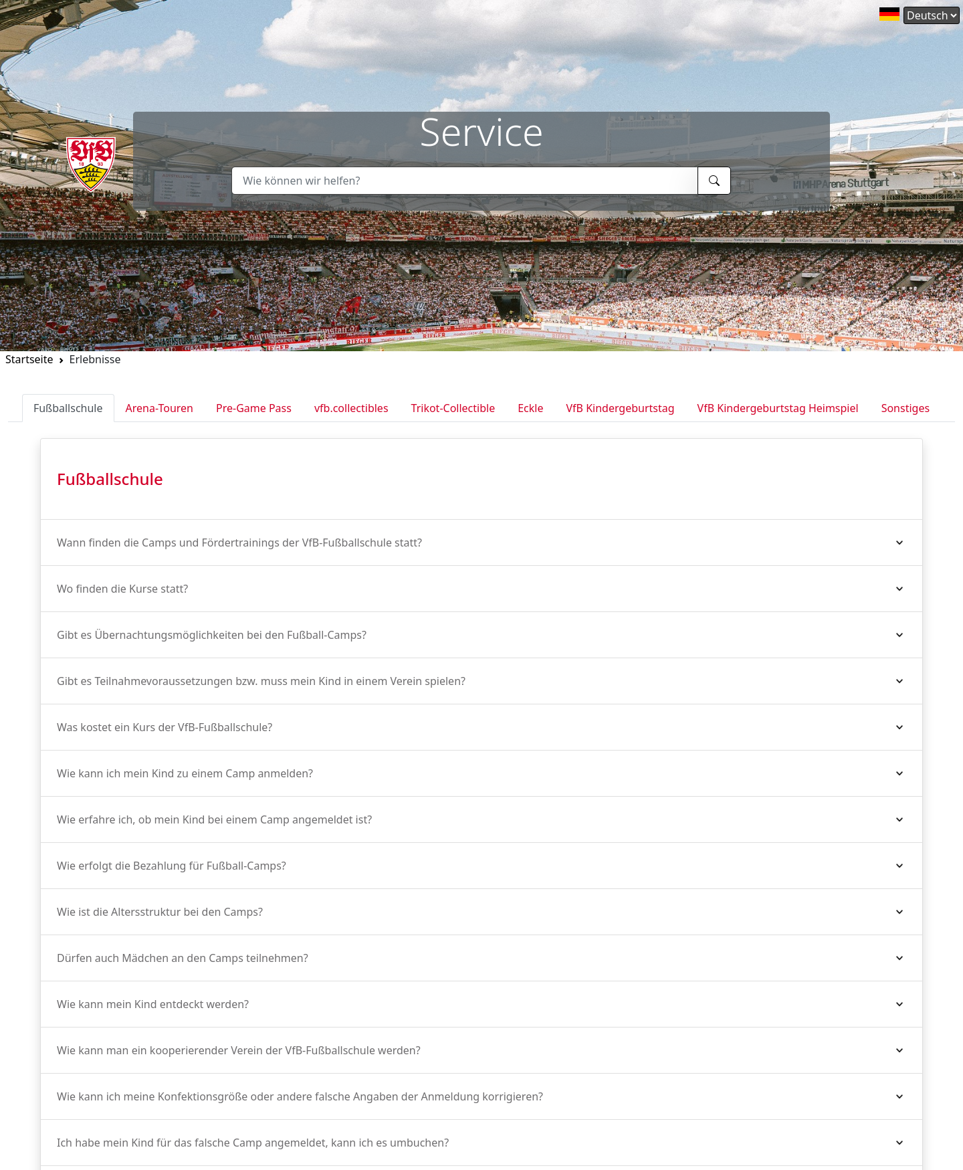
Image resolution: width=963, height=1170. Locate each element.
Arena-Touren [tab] (159, 408)
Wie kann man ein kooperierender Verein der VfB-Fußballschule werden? (239, 1050)
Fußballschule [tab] (68, 408)
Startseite (29, 359)
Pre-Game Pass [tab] (254, 408)
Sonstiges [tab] (905, 408)
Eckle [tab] (530, 408)
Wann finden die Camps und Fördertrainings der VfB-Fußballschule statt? (239, 542)
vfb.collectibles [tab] (351, 408)
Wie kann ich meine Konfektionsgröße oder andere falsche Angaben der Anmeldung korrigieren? (300, 1096)
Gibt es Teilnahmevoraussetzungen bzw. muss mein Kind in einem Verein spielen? (261, 681)
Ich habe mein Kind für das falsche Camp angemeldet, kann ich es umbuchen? (253, 1142)
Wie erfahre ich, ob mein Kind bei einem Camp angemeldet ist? (214, 819)
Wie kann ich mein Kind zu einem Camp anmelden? (185, 773)
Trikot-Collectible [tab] (453, 408)
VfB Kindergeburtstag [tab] (620, 408)
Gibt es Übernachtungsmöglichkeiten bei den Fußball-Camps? (211, 634)
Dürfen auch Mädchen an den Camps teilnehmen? (182, 958)
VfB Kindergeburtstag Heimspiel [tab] (778, 408)
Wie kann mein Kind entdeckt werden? (153, 1004)
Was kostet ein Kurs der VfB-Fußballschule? (164, 727)
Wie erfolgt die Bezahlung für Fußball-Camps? (171, 865)
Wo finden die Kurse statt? (122, 588)
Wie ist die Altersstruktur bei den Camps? (160, 911)
